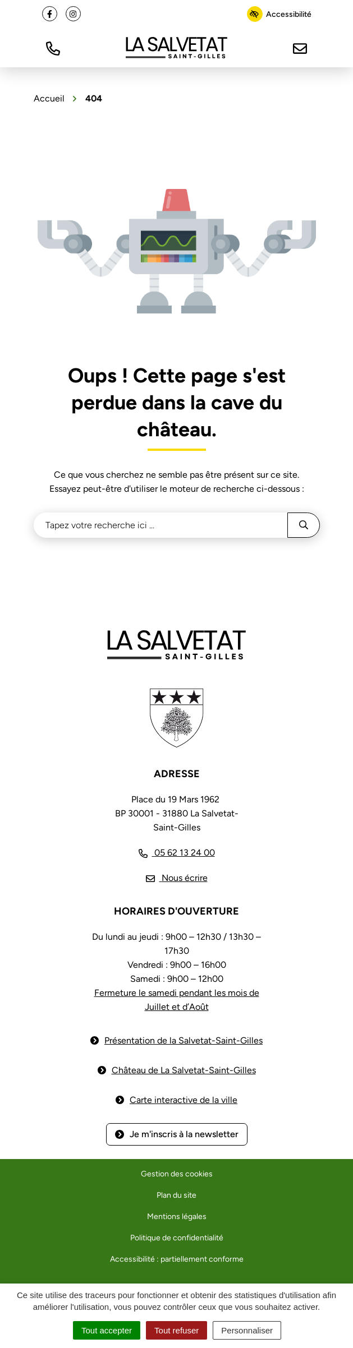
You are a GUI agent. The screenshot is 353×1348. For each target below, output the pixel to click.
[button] (53, 47)
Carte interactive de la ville (183, 1100)
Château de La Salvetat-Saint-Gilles (184, 1070)
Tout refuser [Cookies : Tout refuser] (176, 1330)
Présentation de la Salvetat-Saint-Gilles (183, 1040)
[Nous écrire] (300, 47)
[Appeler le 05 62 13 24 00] (177, 852)
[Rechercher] (303, 525)
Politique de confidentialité (176, 1238)
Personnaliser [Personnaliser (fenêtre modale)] (247, 1330)
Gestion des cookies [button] (177, 1174)
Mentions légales (177, 1216)
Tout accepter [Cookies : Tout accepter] (106, 1330)
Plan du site (176, 1195)
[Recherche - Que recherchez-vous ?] (161, 525)
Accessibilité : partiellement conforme (177, 1259)
